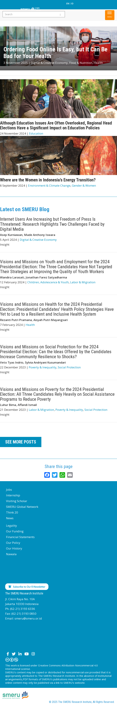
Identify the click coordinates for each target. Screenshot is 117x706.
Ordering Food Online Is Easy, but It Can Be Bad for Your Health (55, 53)
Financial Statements (20, 537)
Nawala (11, 554)
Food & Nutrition (80, 63)
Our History (14, 548)
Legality (11, 526)
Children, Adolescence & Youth (48, 282)
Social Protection (69, 367)
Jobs (9, 490)
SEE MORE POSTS (20, 441)
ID (72, 3)
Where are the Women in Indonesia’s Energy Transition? (48, 179)
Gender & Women (84, 185)
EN (67, 3)
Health (98, 63)
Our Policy (13, 543)
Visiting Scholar (16, 501)
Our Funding (15, 531)
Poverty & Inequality (42, 367)
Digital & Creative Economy (49, 63)
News (10, 518)
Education (36, 133)
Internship (13, 495)
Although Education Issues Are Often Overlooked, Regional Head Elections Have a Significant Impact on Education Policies (56, 125)
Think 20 (12, 512)
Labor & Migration (82, 282)
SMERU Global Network (22, 507)
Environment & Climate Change (49, 185)
